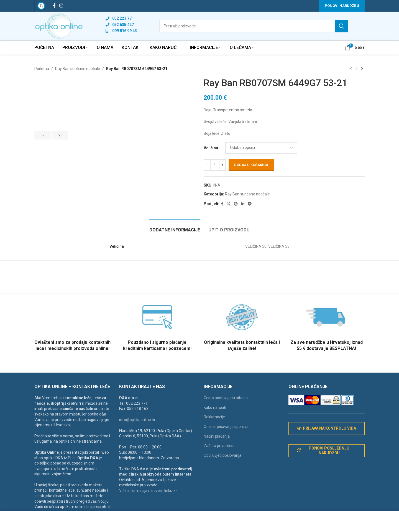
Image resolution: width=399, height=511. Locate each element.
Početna (41, 68)
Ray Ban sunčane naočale (77, 68)
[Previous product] (351, 68)
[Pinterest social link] (235, 204)
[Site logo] (58, 26)
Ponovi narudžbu (342, 6)
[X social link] (228, 204)
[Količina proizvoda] (215, 165)
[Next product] (362, 68)
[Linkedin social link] (242, 204)
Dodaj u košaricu (251, 165)
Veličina (211, 148)
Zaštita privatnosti (220, 445)
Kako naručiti (215, 407)
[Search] (253, 26)
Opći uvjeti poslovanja (222, 455)
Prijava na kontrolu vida (326, 428)
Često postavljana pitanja (226, 398)
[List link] (121, 18)
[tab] (174, 227)
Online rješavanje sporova (226, 426)
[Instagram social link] (61, 5)
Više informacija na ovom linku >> (148, 490)
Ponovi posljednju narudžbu (323, 450)
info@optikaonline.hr (137, 419)
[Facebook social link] (54, 5)
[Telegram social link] (249, 204)
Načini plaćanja (217, 436)
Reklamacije (214, 417)
